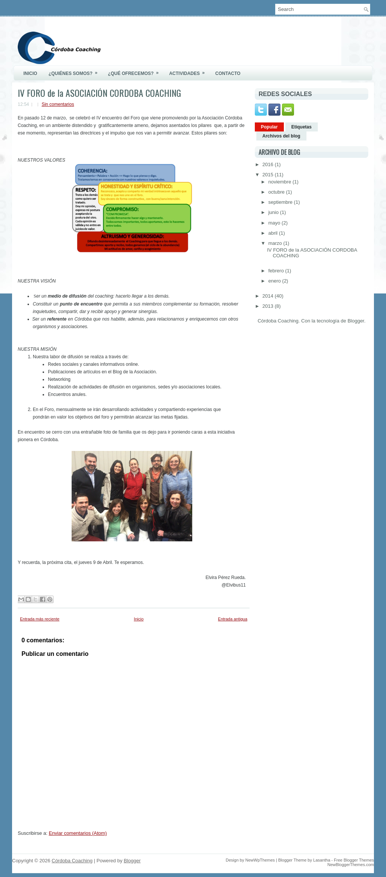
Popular (269, 127)
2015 (268, 174)
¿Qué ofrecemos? (135, 71)
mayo (275, 223)
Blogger (356, 321)
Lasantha (321, 860)
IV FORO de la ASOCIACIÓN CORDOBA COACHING (99, 92)
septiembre (281, 202)
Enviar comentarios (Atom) (78, 833)
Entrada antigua (232, 619)
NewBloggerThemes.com (351, 864)
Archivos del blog (281, 136)
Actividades (189, 71)
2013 (268, 306)
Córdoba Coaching (72, 860)
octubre (277, 192)
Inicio (30, 73)
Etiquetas (301, 127)
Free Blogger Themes (354, 860)
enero (275, 281)
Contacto (227, 73)
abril (273, 233)
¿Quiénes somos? (76, 71)
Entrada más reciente (40, 619)
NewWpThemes (260, 860)
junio (274, 212)
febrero (276, 270)
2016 (268, 164)
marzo (275, 243)
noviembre (280, 182)
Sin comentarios (57, 104)
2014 (268, 296)
